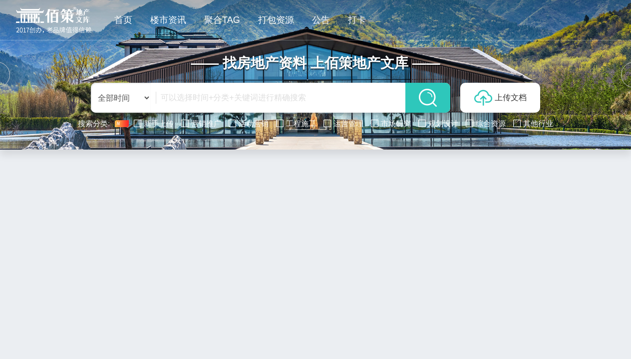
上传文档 (500, 98)
